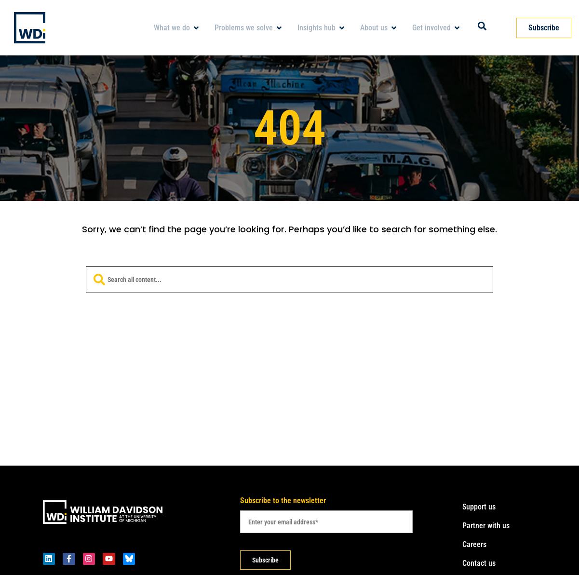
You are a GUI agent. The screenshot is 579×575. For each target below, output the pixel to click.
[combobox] (289, 279)
